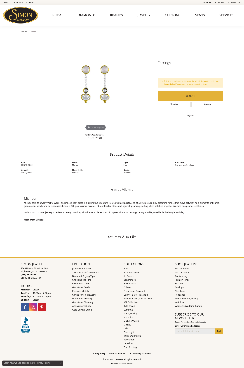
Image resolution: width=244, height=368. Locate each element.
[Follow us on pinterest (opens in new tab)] (42, 307)
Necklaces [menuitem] (180, 291)
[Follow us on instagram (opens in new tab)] (33, 307)
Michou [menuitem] (127, 324)
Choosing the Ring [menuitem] (82, 279)
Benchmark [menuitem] (130, 279)
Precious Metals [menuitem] (80, 291)
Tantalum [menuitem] (128, 343)
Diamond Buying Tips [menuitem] (83, 276)
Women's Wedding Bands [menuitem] (188, 305)
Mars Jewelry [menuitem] (130, 313)
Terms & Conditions (117, 353)
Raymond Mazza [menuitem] (132, 335)
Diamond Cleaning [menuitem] (82, 298)
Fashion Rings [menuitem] (182, 279)
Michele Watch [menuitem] (131, 320)
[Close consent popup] (60, 363)
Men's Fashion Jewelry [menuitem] (186, 298)
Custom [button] (172, 15)
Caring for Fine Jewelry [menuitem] (84, 294)
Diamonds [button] (86, 15)
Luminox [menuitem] (128, 309)
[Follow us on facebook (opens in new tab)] (25, 307)
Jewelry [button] (143, 15)
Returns (207, 104)
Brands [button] (116, 15)
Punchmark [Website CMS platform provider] (127, 363)
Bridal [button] (57, 15)
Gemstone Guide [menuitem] (81, 287)
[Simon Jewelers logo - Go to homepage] (21, 15)
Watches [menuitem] (179, 302)
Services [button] (226, 15)
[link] (7, 2)
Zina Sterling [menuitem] (130, 347)
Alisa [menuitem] (126, 268)
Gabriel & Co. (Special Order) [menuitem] (138, 298)
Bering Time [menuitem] (130, 283)
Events (199, 15)
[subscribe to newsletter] (219, 331)
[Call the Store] (28, 274)
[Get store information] (31, 278)
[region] (95, 84)
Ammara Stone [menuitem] (131, 272)
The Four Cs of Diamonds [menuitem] (85, 272)
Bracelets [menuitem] (180, 283)
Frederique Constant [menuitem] (134, 291)
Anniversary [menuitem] (181, 276)
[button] (207, 2)
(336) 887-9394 (94, 137)
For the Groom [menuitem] (182, 272)
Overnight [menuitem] (129, 332)
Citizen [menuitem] (127, 287)
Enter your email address (187, 325)
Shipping (174, 104)
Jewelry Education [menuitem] (81, 268)
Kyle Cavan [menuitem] (129, 305)
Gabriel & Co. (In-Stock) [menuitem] (136, 294)
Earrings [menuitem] (179, 287)
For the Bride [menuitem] (182, 268)
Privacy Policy (99, 353)
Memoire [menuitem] (128, 317)
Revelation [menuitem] (129, 339)
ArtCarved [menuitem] (129, 276)
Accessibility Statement (140, 353)
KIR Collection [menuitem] (131, 302)
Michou (75, 165)
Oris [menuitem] (126, 328)
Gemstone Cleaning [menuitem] (82, 302)
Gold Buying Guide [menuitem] (82, 309)
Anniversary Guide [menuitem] (82, 305)
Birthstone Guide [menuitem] (81, 283)
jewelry (24, 32)
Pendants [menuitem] (180, 294)
